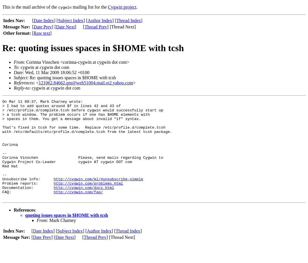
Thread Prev (96, 26)
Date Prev (43, 26)
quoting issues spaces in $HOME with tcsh (66, 235)
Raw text (42, 33)
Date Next (65, 26)
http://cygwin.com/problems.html (88, 200)
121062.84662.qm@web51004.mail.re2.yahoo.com (86, 82)
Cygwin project (122, 7)
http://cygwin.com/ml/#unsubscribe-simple (98, 195)
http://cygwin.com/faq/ (78, 210)
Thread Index (128, 20)
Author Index (100, 20)
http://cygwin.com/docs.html (84, 205)
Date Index (44, 20)
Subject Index (70, 20)
